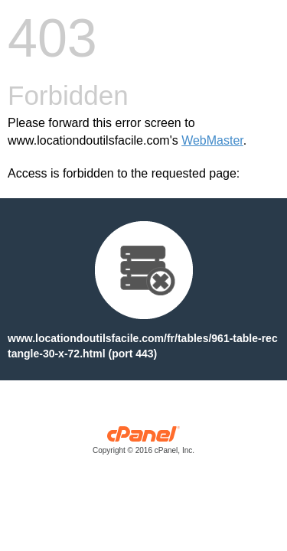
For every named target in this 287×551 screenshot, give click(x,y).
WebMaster (212, 140)
